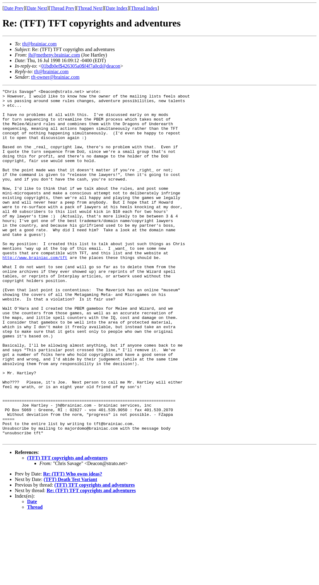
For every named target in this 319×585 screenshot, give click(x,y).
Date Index (117, 8)
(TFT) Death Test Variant (70, 549)
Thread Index (144, 8)
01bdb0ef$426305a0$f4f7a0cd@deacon (80, 66)
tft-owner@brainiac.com (55, 77)
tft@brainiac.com (39, 43)
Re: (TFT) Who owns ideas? (72, 544)
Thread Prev (62, 8)
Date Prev (14, 8)
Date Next (37, 8)
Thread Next (90, 8)
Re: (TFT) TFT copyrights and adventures (91, 560)
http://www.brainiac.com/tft (34, 291)
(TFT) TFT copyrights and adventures (67, 528)
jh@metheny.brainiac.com (54, 55)
